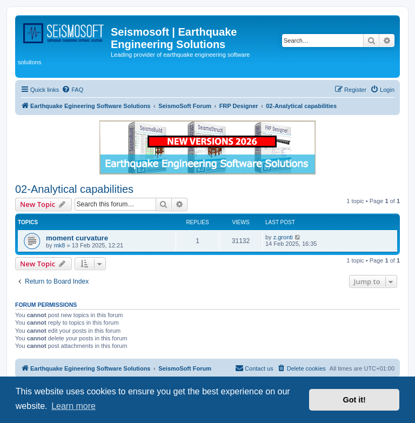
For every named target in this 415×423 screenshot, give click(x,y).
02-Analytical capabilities (74, 189)
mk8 (59, 245)
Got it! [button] (354, 399)
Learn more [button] (73, 406)
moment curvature (77, 238)
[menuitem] (72, 89)
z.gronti (283, 237)
